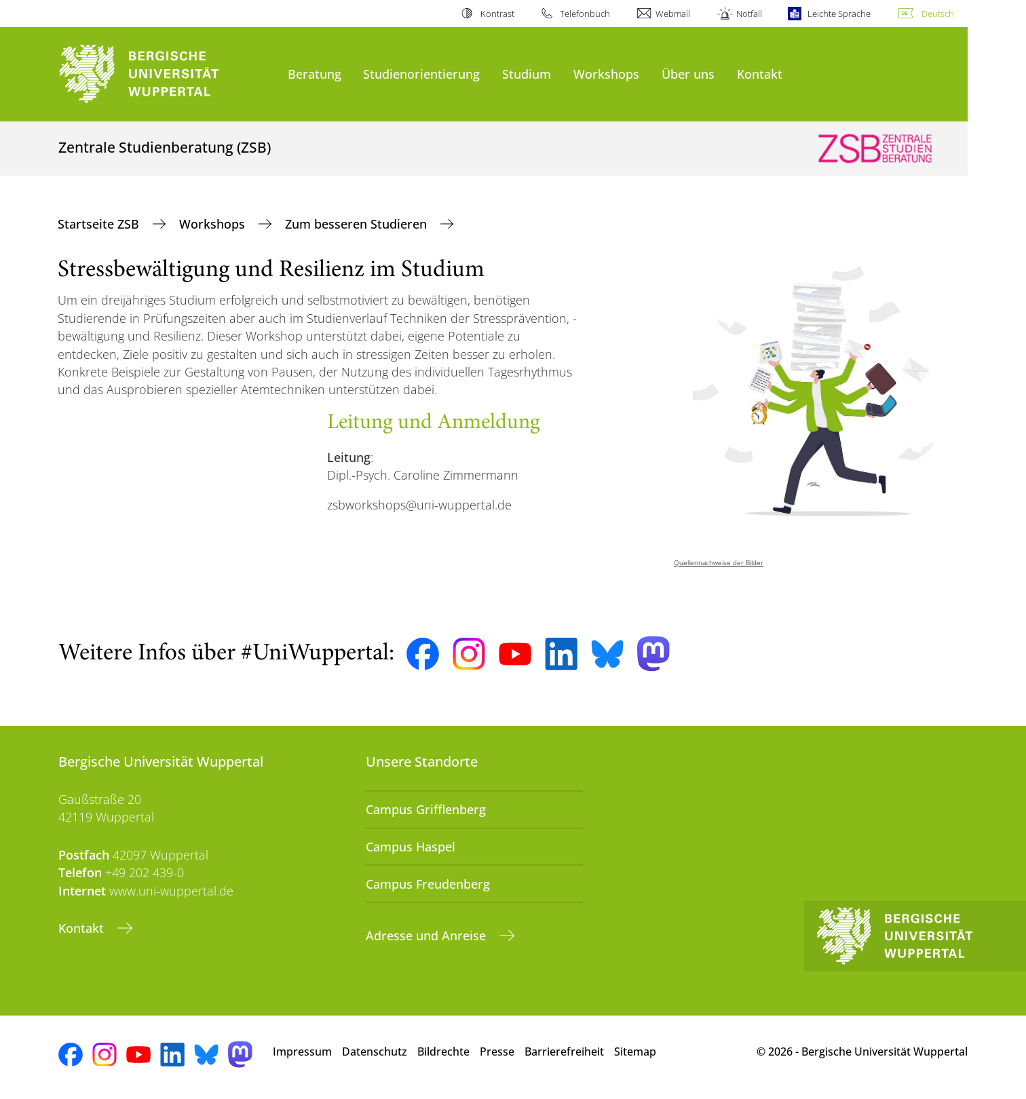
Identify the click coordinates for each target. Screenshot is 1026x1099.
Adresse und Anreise (427, 935)
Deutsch (938, 13)
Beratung (314, 73)
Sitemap (635, 1051)
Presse (497, 1051)
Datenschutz (374, 1051)
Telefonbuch (585, 13)
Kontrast (497, 13)
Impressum (302, 1051)
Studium (526, 73)
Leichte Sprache (839, 13)
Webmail (673, 13)
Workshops (606, 73)
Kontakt (759, 73)
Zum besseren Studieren (357, 224)
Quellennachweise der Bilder (718, 562)
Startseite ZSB (100, 224)
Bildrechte (443, 1051)
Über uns (688, 73)
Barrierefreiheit (564, 1051)
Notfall (749, 13)
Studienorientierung (421, 73)
